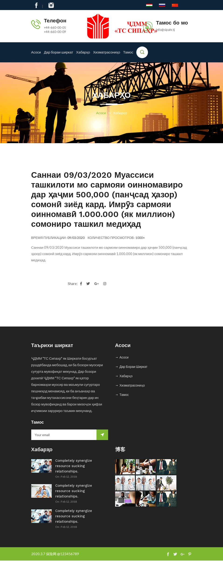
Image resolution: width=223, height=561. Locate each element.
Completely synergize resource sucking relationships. (73, 466)
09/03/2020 (76, 238)
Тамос (128, 52)
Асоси (36, 52)
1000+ (140, 238)
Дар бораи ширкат (58, 52)
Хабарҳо (83, 52)
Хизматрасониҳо (106, 52)
